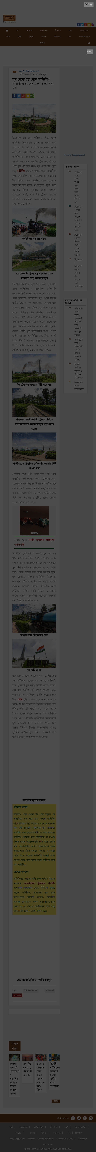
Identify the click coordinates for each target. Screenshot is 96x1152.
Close (88, 4)
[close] (89, 51)
